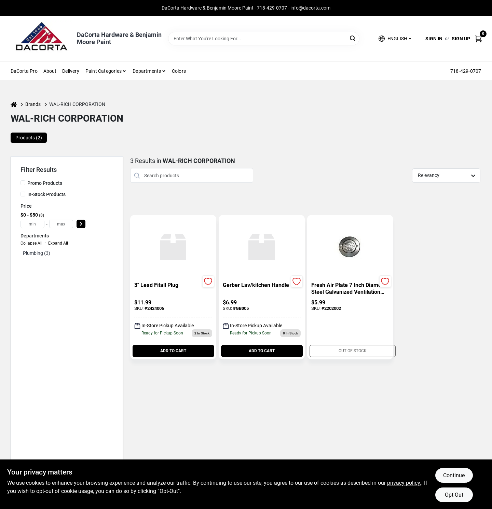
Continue (454, 475)
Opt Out (454, 495)
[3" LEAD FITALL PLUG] (173, 285)
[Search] (353, 38)
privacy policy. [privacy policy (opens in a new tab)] (404, 483)
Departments (147, 71)
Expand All (58, 243)
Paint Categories (103, 71)
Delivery (70, 71)
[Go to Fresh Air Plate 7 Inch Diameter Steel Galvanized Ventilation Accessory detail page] (350, 247)
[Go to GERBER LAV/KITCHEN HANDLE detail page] (261, 247)
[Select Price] (81, 224)
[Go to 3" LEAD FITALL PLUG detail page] (173, 247)
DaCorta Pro (24, 71)
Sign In (433, 38)
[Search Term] (263, 38)
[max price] (61, 224)
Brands (33, 104)
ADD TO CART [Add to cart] (173, 350)
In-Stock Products (46, 194)
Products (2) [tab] (28, 137)
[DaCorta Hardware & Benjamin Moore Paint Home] (41, 38)
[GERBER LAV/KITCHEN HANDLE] (262, 285)
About (50, 71)
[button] (394, 38)
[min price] (32, 224)
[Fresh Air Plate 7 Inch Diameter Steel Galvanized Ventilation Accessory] (350, 288)
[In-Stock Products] (22, 194)
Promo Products (44, 183)
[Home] (14, 104)
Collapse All (31, 243)
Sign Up (461, 38)
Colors (179, 71)
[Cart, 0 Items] (478, 38)
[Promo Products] (22, 182)
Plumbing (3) (36, 253)
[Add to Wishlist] (208, 281)
